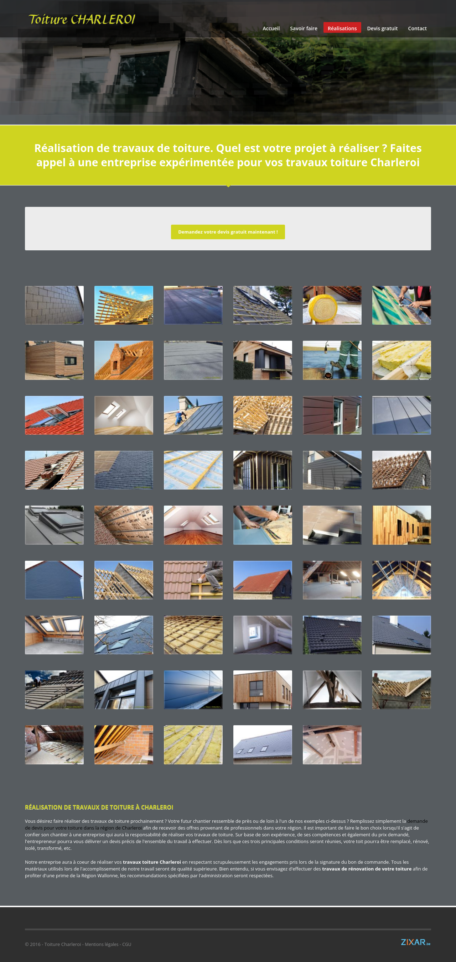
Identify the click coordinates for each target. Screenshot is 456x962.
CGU (126, 944)
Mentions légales (101, 944)
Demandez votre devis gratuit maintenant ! (228, 232)
